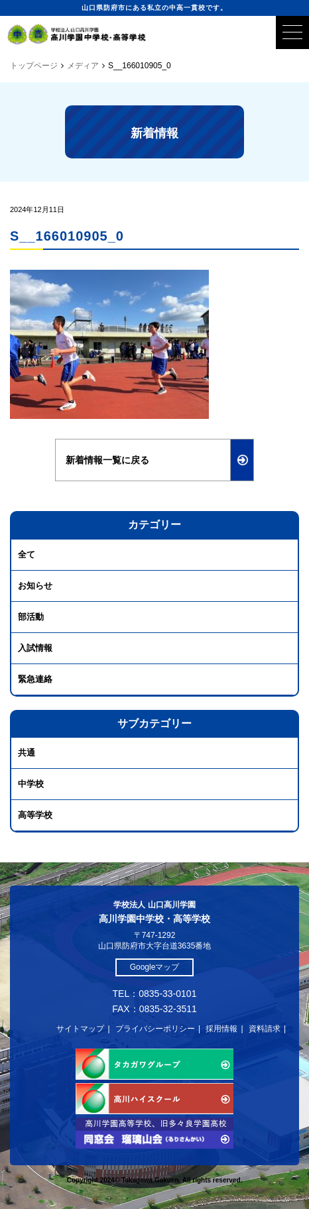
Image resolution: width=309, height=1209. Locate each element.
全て (26, 554)
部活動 (31, 617)
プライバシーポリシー (155, 1028)
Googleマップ (155, 967)
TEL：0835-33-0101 (155, 993)
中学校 (31, 784)
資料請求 (264, 1028)
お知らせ (35, 586)
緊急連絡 (35, 679)
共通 (26, 753)
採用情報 (221, 1028)
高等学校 (35, 815)
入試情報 (35, 648)
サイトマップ (80, 1028)
